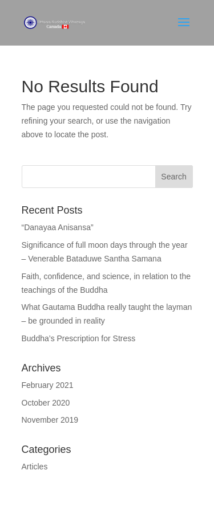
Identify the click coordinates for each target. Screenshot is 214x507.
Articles (35, 466)
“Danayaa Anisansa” (58, 227)
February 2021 (48, 385)
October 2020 (46, 402)
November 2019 (50, 419)
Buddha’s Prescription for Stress (79, 338)
